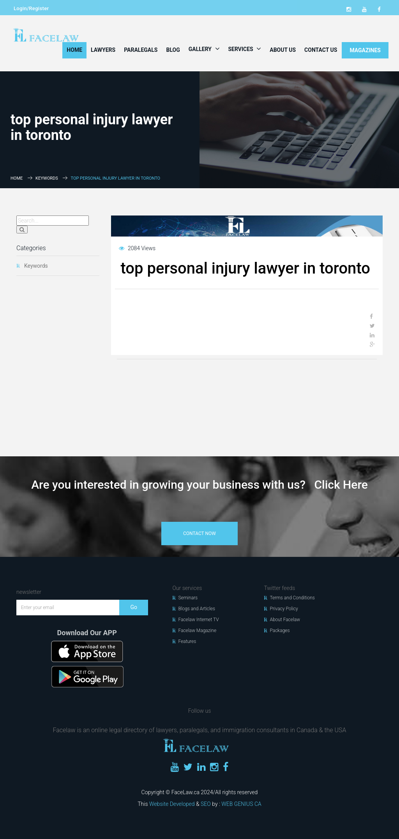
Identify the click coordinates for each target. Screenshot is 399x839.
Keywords (46, 178)
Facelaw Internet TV (198, 619)
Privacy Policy (284, 608)
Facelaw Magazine (197, 630)
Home (74, 50)
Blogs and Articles (196, 608)
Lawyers (103, 50)
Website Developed (172, 804)
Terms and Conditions (292, 598)
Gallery (204, 48)
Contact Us (320, 50)
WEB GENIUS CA (241, 804)
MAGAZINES (365, 50)
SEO (206, 804)
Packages (280, 630)
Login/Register (31, 8)
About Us (283, 50)
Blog (173, 50)
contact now (199, 533)
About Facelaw (285, 619)
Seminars (188, 598)
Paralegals (140, 50)
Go (133, 607)
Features (187, 641)
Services (244, 48)
